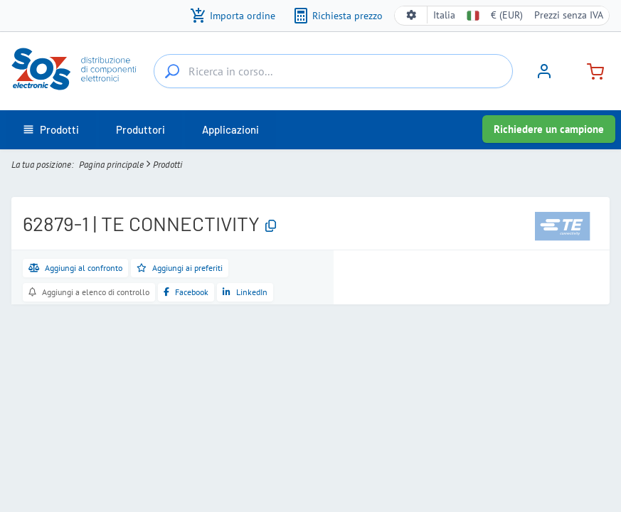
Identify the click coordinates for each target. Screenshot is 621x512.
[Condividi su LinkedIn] (245, 292)
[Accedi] (544, 76)
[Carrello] (590, 70)
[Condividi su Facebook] (186, 292)
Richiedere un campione (549, 129)
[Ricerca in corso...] (172, 71)
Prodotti (167, 165)
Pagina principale (111, 165)
